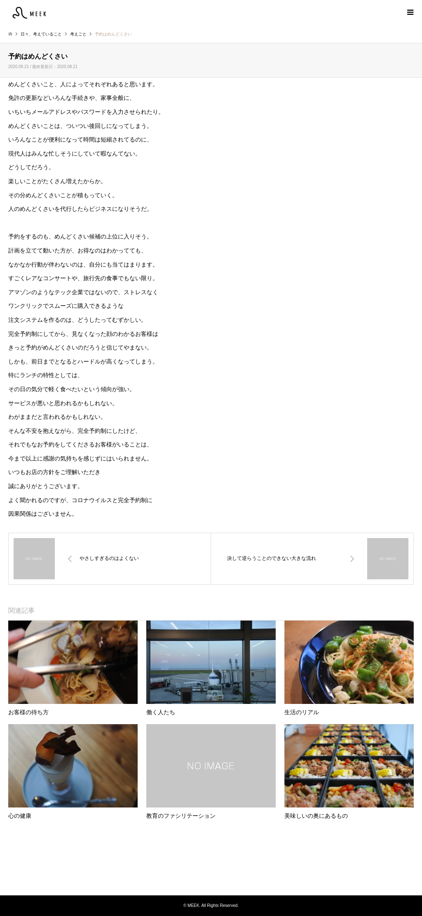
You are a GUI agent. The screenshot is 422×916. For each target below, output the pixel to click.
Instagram (211, 878)
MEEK (211, 864)
